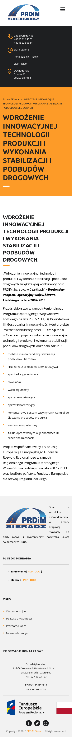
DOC (38, 571)
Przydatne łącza (16, 625)
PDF (30, 571)
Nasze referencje (17, 633)
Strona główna (11, 99)
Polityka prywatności (19, 618)
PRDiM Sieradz (35, 731)
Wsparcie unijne (16, 611)
